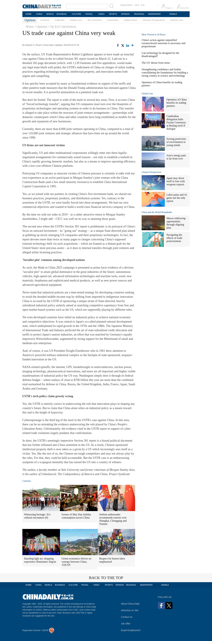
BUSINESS (62, 14)
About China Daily (130, 603)
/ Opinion (41, 26)
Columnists (112, 20)
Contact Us (126, 617)
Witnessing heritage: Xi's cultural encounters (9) (37, 516)
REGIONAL (139, 14)
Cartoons (45, 20)
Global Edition (126, 5)
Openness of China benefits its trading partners (176, 102)
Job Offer (125, 623)
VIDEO (101, 14)
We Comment (94, 20)
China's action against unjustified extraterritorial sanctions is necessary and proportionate (163, 43)
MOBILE (173, 14)
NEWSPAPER (154, 14)
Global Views (130, 20)
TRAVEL (89, 14)
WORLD (50, 14)
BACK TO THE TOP (106, 578)
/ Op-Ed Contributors (62, 26)
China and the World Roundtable (157, 212)
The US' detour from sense (156, 62)
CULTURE (76, 14)
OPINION (125, 14)
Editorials (60, 20)
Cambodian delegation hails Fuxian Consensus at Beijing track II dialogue (176, 122)
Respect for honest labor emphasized (112, 560)
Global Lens (76, 20)
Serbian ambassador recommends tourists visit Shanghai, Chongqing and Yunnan (113, 519)
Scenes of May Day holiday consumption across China (76, 516)
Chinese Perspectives (153, 20)
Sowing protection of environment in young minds (176, 142)
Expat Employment (130, 630)
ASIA (136, 5)
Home (30, 26)
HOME (28, 14)
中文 (143, 5)
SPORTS (113, 14)
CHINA (39, 14)
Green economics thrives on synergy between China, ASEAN (76, 561)
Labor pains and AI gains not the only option (176, 197)
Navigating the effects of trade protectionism (174, 238)
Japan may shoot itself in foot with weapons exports (175, 181)
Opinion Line (176, 20)
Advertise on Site (129, 610)
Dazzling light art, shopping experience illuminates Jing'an (40, 560)
